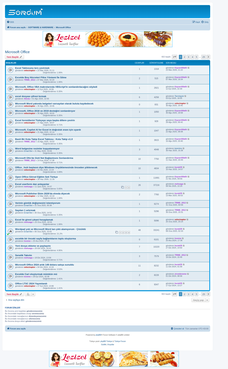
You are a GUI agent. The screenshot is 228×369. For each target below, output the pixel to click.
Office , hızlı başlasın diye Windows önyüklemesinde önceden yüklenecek (56, 167)
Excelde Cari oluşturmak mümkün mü (36, 274)
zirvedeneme (181, 274)
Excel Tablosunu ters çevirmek (32, 68)
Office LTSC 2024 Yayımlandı (31, 283)
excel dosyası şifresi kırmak (30, 96)
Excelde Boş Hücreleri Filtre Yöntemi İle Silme (40, 77)
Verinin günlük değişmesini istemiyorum (37, 203)
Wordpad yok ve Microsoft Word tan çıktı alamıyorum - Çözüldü (50, 229)
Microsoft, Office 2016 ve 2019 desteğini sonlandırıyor (45, 111)
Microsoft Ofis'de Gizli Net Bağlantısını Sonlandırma (44, 158)
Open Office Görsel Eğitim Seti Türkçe (36, 177)
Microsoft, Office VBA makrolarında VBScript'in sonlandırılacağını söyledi (56, 87)
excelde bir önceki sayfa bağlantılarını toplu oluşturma (45, 238)
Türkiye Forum (120, 341)
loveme (27, 241)
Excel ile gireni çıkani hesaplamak (34, 219)
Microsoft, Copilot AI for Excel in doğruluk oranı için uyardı (48, 129)
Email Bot (28, 151)
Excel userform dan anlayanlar (32, 184)
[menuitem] (10, 22)
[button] (174, 57)
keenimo (178, 148)
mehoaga (28, 186)
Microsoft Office (17, 52)
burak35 (178, 167)
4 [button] (192, 57)
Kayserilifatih (181, 68)
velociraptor (29, 70)
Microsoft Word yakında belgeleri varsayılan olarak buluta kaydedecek (54, 103)
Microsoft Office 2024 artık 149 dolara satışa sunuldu (44, 264)
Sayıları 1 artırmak (25, 210)
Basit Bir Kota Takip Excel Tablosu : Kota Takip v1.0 (44, 139)
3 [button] (188, 57)
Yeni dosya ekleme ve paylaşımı (33, 246)
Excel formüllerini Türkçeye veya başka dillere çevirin (45, 120)
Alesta (27, 99)
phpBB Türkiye (106, 341)
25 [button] (203, 57)
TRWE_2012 (29, 80)
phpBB (98, 335)
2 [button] (184, 57)
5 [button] (196, 57)
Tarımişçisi (179, 96)
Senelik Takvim (23, 255)
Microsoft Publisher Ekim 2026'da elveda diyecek (42, 193)
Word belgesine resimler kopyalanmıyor (37, 148)
